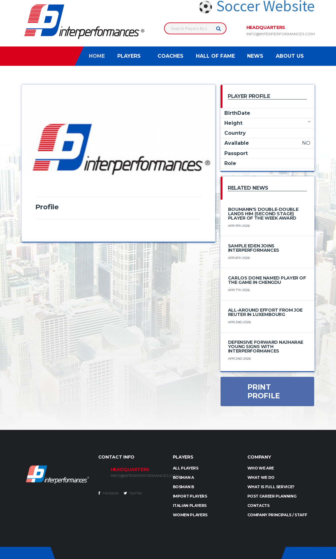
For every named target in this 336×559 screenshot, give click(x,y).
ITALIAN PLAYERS (190, 505)
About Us (290, 56)
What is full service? (271, 486)
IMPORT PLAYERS (190, 496)
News (255, 56)
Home (97, 56)
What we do (261, 477)
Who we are (260, 468)
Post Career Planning (272, 496)
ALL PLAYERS (185, 468)
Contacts (258, 505)
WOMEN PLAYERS (190, 515)
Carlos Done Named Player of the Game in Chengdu (267, 280)
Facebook (108, 493)
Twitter (133, 493)
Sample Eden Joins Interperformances (253, 248)
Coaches (170, 56)
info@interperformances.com (280, 34)
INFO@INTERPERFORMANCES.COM (137, 476)
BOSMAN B (183, 486)
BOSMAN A (183, 477)
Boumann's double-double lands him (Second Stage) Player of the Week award (263, 214)
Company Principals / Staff (277, 515)
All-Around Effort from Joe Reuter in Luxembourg (265, 312)
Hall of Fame (215, 56)
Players (129, 56)
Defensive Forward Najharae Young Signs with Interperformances (265, 346)
